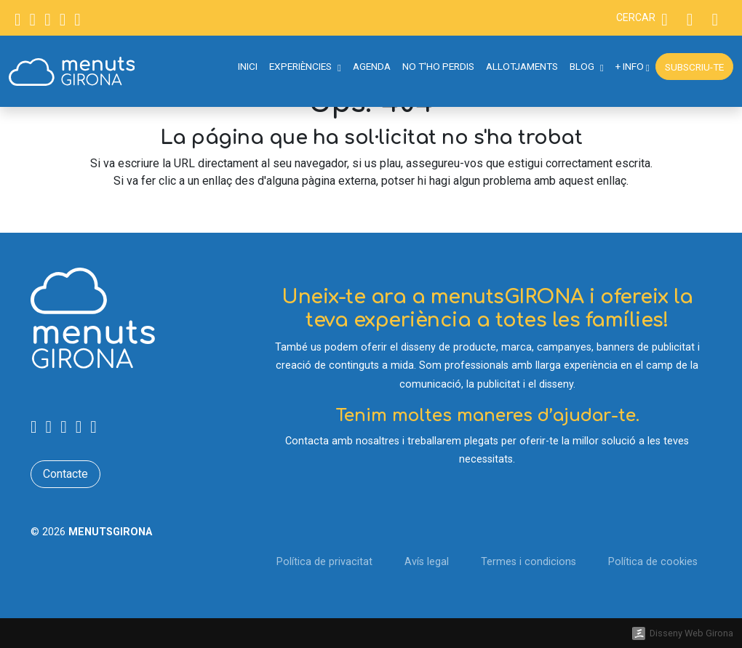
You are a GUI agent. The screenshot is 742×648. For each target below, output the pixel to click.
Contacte (65, 474)
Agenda (372, 66)
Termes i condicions (528, 562)
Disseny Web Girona (691, 633)
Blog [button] (587, 66)
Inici (248, 66)
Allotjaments (522, 66)
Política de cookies (653, 562)
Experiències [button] (305, 66)
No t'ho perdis (438, 66)
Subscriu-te (694, 67)
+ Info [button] (632, 66)
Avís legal (426, 562)
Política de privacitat (324, 562)
